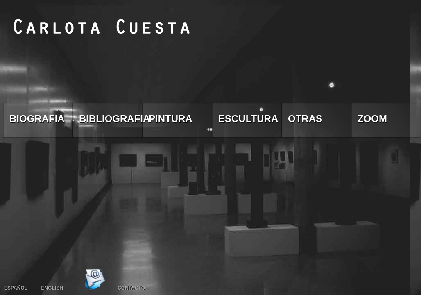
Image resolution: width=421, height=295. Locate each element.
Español (15, 288)
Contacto (131, 288)
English (52, 288)
